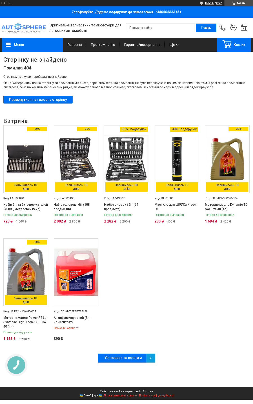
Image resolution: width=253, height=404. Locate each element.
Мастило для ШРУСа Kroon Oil (176, 207)
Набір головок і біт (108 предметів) (72, 207)
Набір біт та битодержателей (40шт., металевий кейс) (25, 207)
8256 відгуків (213, 3)
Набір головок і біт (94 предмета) (121, 207)
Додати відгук (233, 27)
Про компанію (103, 45)
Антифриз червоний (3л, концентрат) (72, 320)
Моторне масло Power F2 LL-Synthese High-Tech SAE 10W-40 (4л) (25, 322)
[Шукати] (206, 28)
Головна (74, 45)
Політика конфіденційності (156, 395)
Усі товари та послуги (123, 358)
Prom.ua (148, 391)
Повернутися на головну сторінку (38, 99)
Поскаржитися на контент (120, 395)
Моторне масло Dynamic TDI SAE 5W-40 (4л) (226, 207)
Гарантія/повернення (142, 45)
